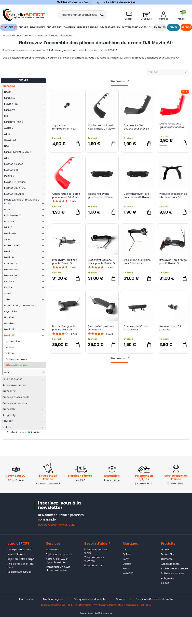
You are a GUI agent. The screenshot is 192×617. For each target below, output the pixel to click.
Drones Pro (54, 27)
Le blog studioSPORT (19, 571)
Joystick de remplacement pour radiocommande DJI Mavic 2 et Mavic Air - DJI (64, 127)
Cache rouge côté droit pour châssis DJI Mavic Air (66, 195)
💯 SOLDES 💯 (9, 27)
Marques (160, 27)
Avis (73, 201)
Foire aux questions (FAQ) (95, 551)
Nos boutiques (16, 554)
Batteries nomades (133, 27)
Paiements (52, 549)
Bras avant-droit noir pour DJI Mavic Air (64, 261)
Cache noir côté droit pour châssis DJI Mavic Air (101, 127)
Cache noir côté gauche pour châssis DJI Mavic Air (136, 127)
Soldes (165, 583)
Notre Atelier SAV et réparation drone (57, 560)
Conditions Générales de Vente (154, 599)
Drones (23, 27)
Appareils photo (87, 27)
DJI (150, 27)
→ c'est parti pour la (96, 2)
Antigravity (167, 578)
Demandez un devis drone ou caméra (58, 568)
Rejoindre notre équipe (21, 559)
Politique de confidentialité (90, 599)
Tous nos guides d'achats (94, 559)
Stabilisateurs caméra (174, 568)
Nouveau (173, 27)
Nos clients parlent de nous (20, 565)
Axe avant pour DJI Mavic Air (170, 328)
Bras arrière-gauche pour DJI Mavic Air (64, 328)
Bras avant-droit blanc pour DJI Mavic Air (137, 261)
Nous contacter (93, 565)
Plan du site (26, 599)
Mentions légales (53, 599)
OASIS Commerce (103, 613)
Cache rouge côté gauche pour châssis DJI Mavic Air (172, 125)
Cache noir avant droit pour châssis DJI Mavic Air (137, 195)
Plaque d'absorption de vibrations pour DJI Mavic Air (173, 195)
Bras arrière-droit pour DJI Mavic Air (101, 328)
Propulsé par (86, 613)
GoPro (126, 554)
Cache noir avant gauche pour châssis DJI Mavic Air (100, 195)
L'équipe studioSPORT (20, 549)
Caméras (69, 27)
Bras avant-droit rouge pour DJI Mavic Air (173, 261)
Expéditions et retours (59, 554)
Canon (127, 564)
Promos (186, 27)
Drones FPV (37, 27)
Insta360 (128, 573)
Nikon (126, 568)
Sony (126, 559)
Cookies (120, 599)
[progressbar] (119, 85)
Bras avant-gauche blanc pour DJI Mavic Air (102, 261)
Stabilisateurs (110, 27)
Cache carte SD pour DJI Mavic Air (136, 328)
